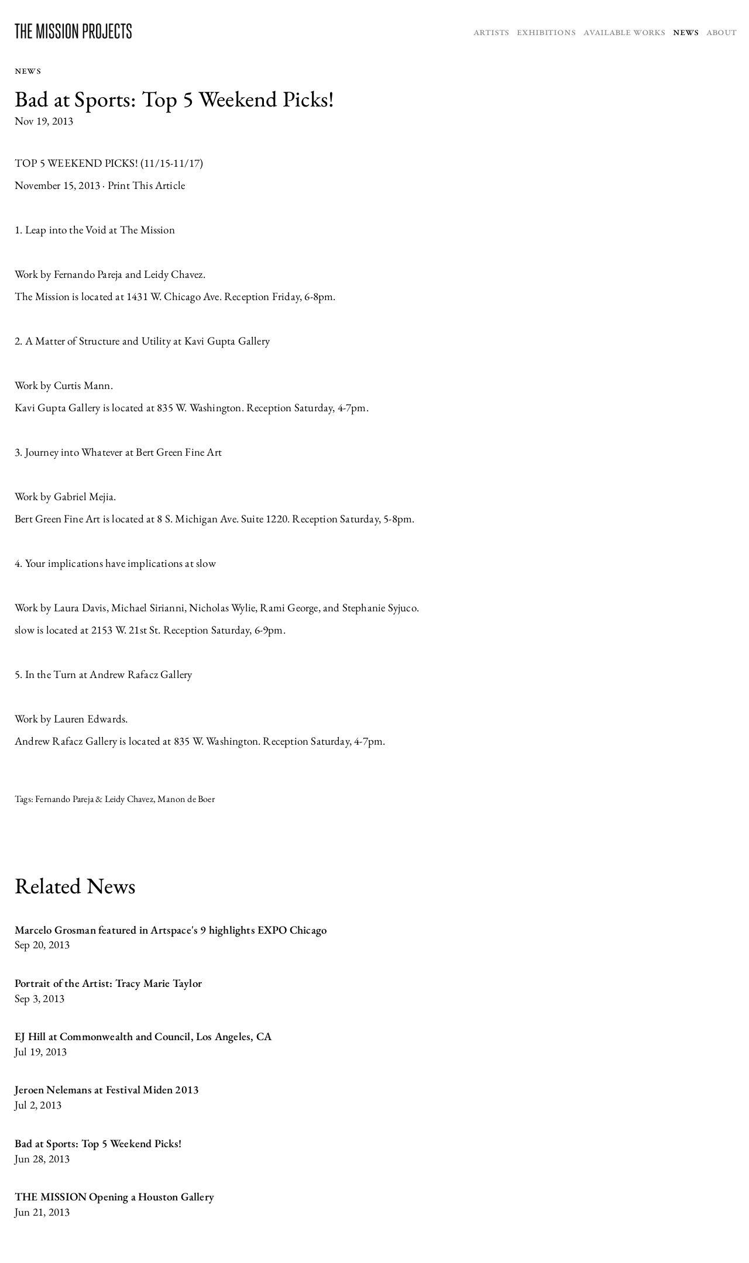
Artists (491, 31)
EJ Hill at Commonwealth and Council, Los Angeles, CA (143, 1036)
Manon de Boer (185, 799)
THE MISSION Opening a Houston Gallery (114, 1196)
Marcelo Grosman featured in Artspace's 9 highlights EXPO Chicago (171, 930)
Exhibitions (546, 31)
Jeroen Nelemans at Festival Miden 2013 (107, 1089)
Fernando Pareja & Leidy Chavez (94, 799)
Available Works (624, 31)
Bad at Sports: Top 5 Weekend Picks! (98, 1143)
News (685, 31)
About (721, 31)
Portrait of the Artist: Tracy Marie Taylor (108, 983)
